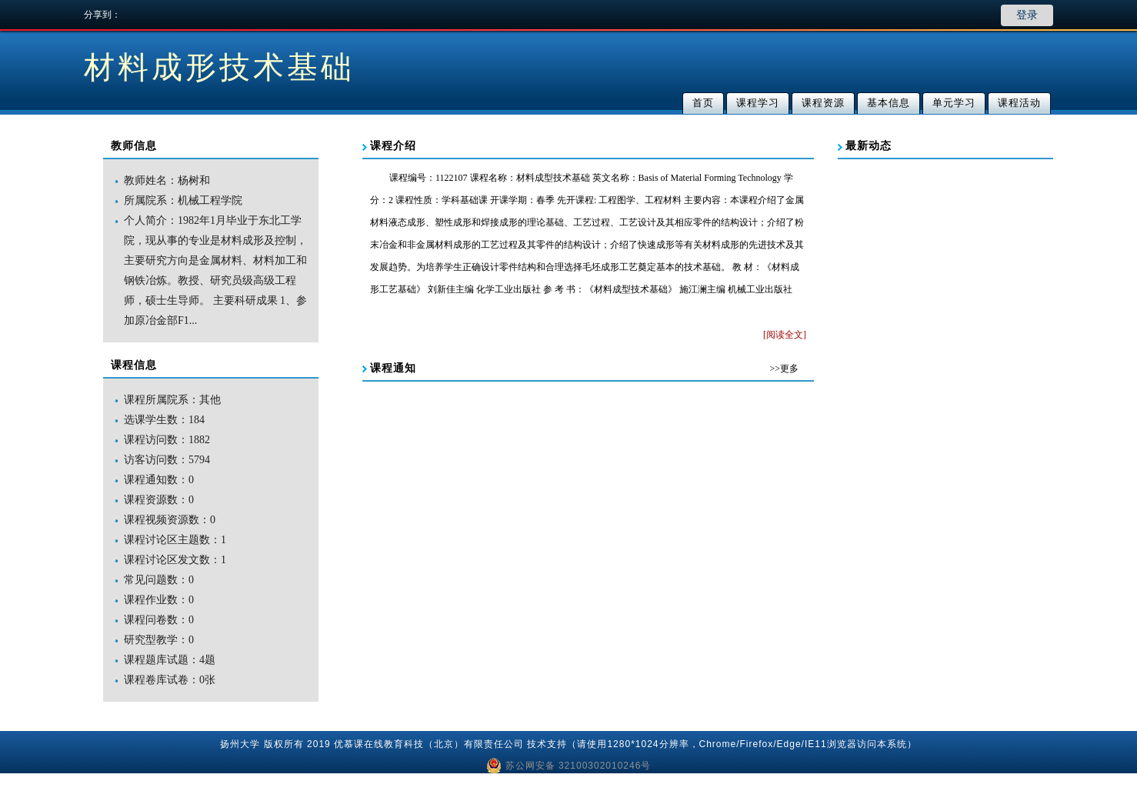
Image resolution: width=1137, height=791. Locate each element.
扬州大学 (240, 744)
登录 (1027, 15)
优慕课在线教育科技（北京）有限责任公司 (429, 744)
